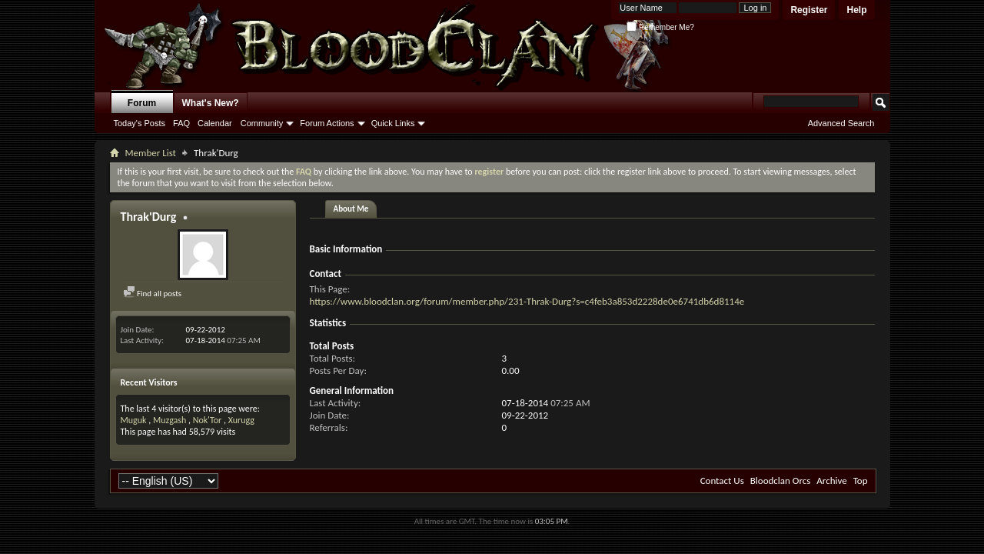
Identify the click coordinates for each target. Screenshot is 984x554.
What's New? (210, 103)
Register (808, 10)
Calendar (215, 123)
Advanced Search (841, 123)
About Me (351, 209)
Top (860, 480)
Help (856, 10)
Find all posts (152, 294)
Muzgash (169, 420)
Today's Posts (140, 123)
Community (262, 123)
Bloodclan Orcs (780, 480)
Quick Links (393, 123)
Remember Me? (660, 27)
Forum (142, 103)
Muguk (134, 420)
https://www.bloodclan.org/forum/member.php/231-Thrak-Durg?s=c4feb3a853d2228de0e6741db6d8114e (527, 301)
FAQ (181, 123)
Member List (150, 153)
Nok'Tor (207, 420)
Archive (831, 480)
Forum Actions (327, 123)
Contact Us (722, 480)
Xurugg (241, 420)
